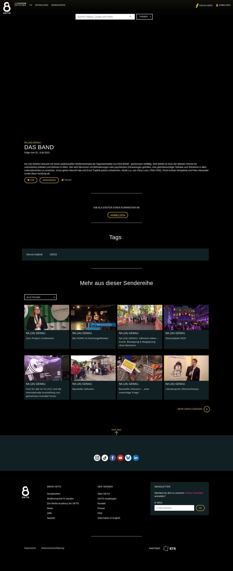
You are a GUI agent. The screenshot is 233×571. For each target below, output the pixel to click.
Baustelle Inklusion (82, 387)
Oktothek (21, 5)
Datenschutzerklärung (52, 545)
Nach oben (116, 429)
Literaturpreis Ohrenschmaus (181, 387)
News (50, 505)
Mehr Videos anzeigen (192, 406)
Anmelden (118, 214)
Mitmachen (42, 5)
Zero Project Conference (38, 337)
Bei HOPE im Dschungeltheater (88, 337)
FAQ (100, 510)
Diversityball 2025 (175, 337)
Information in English (109, 515)
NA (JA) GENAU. (32, 142)
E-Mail (159, 500)
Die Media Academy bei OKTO (63, 500)
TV (31, 5)
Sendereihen (53, 491)
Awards (51, 515)
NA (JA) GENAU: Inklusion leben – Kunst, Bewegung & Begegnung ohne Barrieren (138, 340)
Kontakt (101, 500)
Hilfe (49, 510)
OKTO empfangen (107, 496)
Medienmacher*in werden (60, 496)
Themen (145, 17)
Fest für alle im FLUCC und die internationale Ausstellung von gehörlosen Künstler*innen (42, 390)
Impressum (30, 545)
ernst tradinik (35, 253)
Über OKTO (104, 491)
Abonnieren (49, 180)
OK (200, 505)
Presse (101, 505)
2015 (54, 253)
